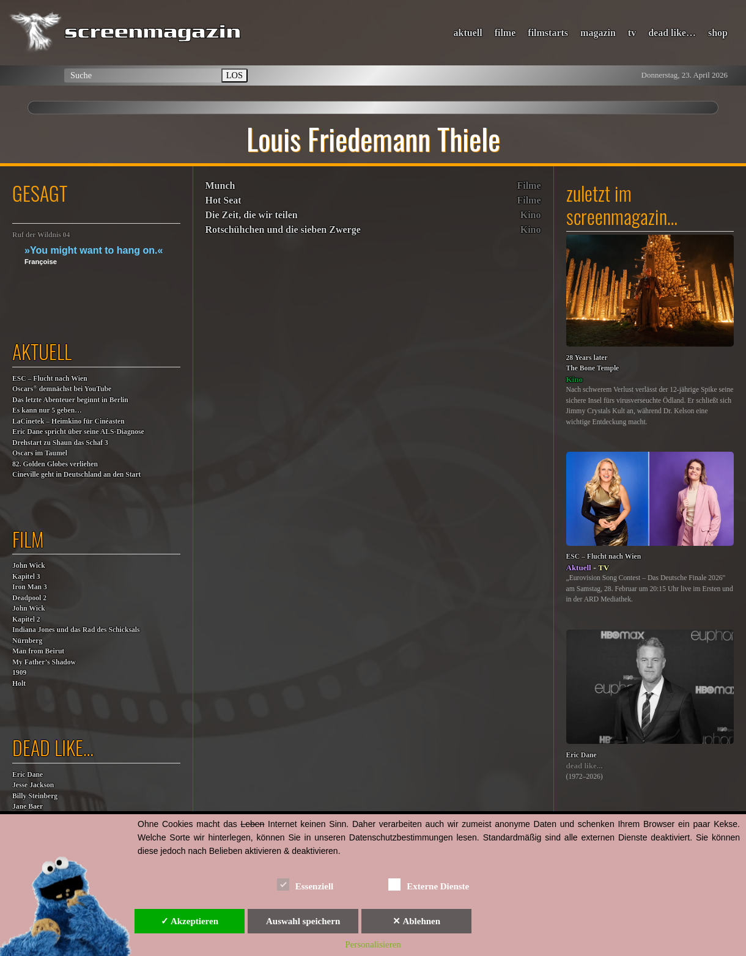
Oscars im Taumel (39, 453)
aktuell (468, 33)
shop (718, 33)
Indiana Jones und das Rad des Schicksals (76, 630)
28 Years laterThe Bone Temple (592, 363)
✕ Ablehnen (416, 921)
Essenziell (305, 884)
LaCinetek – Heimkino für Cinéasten (68, 421)
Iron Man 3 (29, 587)
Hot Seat (223, 200)
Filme (529, 185)
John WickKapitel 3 (28, 571)
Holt (19, 684)
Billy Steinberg (34, 796)
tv (632, 33)
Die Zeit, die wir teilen (251, 215)
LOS (234, 75)
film (28, 538)
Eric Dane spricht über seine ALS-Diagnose (78, 432)
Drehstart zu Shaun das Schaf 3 (60, 443)
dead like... (584, 765)
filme (505, 33)
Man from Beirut (38, 651)
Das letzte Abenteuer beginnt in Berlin (70, 400)
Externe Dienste (428, 884)
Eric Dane (27, 775)
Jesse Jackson (33, 785)
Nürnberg (27, 641)
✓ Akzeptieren (189, 921)
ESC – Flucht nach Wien (49, 379)
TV (603, 567)
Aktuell (578, 567)
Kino (530, 215)
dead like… (672, 33)
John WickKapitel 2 (28, 614)
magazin (598, 33)
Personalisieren (373, 944)
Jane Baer (27, 807)
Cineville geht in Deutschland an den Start (76, 475)
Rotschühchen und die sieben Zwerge (283, 229)
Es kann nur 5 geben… (47, 410)
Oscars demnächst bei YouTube (61, 388)
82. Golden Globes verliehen (55, 464)
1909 (19, 673)
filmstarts (548, 33)
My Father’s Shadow (44, 662)
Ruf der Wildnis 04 (41, 235)
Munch (220, 185)
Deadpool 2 (29, 598)
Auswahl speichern (303, 921)
